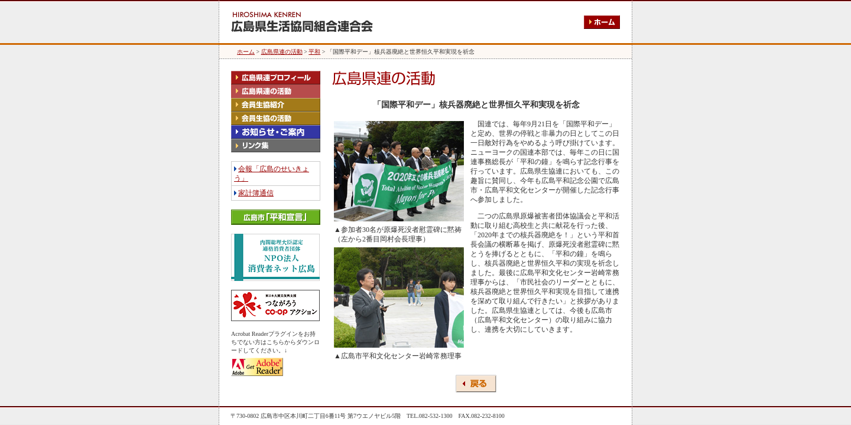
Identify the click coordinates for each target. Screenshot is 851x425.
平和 (314, 51)
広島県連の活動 (282, 51)
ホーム (246, 51)
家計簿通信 (256, 193)
